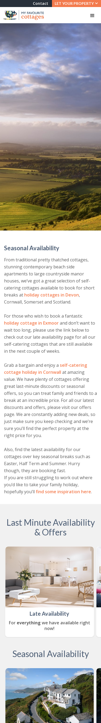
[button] (76, 3)
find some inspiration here (63, 492)
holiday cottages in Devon (51, 295)
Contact (40, 3)
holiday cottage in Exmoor (31, 323)
